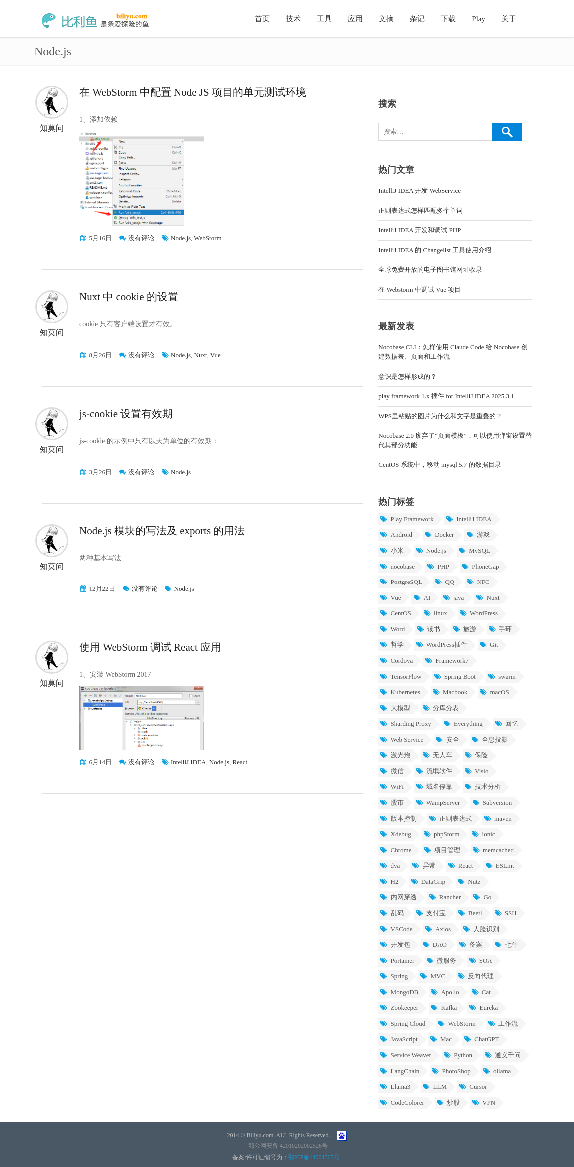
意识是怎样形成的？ (407, 376)
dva (390, 865)
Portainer (397, 960)
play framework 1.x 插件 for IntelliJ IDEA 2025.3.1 (446, 396)
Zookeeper (399, 1007)
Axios (438, 929)
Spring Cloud (403, 1023)
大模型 (395, 708)
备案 (470, 944)
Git (489, 644)
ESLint (499, 865)
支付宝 (431, 913)
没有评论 (141, 238)
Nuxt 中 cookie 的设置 (129, 297)
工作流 (503, 1023)
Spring (394, 976)
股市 (392, 802)
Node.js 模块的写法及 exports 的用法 (162, 531)
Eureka (483, 1007)
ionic (483, 834)
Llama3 (395, 1086)
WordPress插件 (442, 644)
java (453, 597)
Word (392, 629)
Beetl (470, 913)
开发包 (395, 944)
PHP (438, 566)
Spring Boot (455, 676)
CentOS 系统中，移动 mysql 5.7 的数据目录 (439, 464)
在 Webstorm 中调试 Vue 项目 (419, 289)
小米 (392, 550)
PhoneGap (480, 566)
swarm (502, 676)
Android (396, 534)
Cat (481, 992)
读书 (428, 629)
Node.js (181, 238)
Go (482, 897)
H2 (389, 881)
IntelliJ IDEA (188, 762)
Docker (439, 534)
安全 (447, 739)
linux (436, 613)
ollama (497, 1071)
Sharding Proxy (406, 723)
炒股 (448, 1102)
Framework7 (447, 660)
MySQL (474, 550)
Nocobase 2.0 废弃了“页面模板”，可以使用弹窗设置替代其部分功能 (455, 440)
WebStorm (208, 238)
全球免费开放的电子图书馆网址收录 (430, 269)
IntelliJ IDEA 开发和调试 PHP (419, 230)
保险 (476, 755)
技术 (293, 19)
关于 (509, 19)
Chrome (396, 850)
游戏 (478, 534)
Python (458, 1055)
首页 (262, 19)
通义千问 (502, 1055)
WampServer (438, 802)
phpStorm (442, 834)
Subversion (492, 802)
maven (498, 818)
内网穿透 (398, 897)
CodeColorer (402, 1102)
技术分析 (482, 786)
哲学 (392, 644)
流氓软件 (434, 771)
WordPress (479, 613)
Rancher (445, 897)
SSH (505, 913)
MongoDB (399, 992)
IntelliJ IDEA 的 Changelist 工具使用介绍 (435, 250)
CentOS (395, 613)
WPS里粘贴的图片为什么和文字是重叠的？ (440, 416)
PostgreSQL (401, 581)
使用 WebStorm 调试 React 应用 (151, 647)
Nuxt (201, 355)
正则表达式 (450, 818)
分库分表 (440, 708)
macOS (495, 692)
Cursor (473, 1086)
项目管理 (442, 850)
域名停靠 (434, 786)
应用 (355, 19)
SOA (480, 960)
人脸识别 (481, 929)
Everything (463, 723)
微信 (392, 771)
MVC (433, 976)
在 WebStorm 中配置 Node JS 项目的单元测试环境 (193, 92)
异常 (424, 865)
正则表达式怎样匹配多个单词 (420, 210)
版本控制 (398, 818)
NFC (478, 581)
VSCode (396, 929)
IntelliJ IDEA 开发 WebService (419, 190)
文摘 (386, 19)
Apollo (444, 992)
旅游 (464, 629)
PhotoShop (451, 1071)
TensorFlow (401, 676)
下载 (448, 19)
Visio (476, 771)
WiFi (392, 786)
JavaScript (399, 1039)
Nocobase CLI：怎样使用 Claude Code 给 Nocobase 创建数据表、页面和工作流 (453, 351)
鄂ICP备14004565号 (314, 1157)
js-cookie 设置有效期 (126, 414)
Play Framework (407, 519)
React (240, 762)
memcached (493, 850)
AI (421, 597)
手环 (500, 629)
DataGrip (428, 881)
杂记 (417, 19)
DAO (434, 944)
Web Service (402, 739)
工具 (324, 19)
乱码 (392, 913)
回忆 (506, 723)
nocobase (397, 566)
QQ (444, 581)
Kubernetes (400, 692)
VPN (484, 1102)
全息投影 (490, 739)
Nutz (469, 881)
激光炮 (395, 755)
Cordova (396, 660)
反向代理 (476, 976)
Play (479, 19)
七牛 (506, 944)
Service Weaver (406, 1055)
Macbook (450, 692)
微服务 (441, 960)
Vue (215, 355)
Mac (441, 1039)
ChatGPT (481, 1039)
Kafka (443, 1007)
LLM (434, 1086)
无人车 (437, 755)
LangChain (400, 1071)
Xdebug (395, 834)
